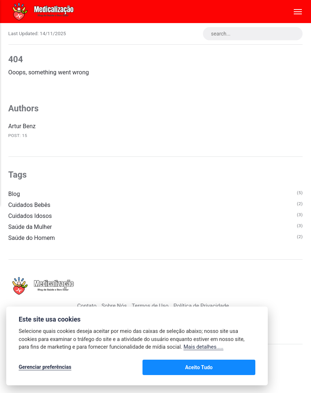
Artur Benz (22, 126)
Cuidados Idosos (30, 216)
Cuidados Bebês (30, 205)
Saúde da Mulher (30, 228)
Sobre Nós (113, 307)
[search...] (252, 33)
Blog (14, 194)
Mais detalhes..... (203, 348)
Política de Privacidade (202, 307)
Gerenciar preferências (45, 368)
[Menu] (294, 11)
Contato (86, 307)
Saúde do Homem (32, 239)
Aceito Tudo (234, 368)
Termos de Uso (150, 307)
